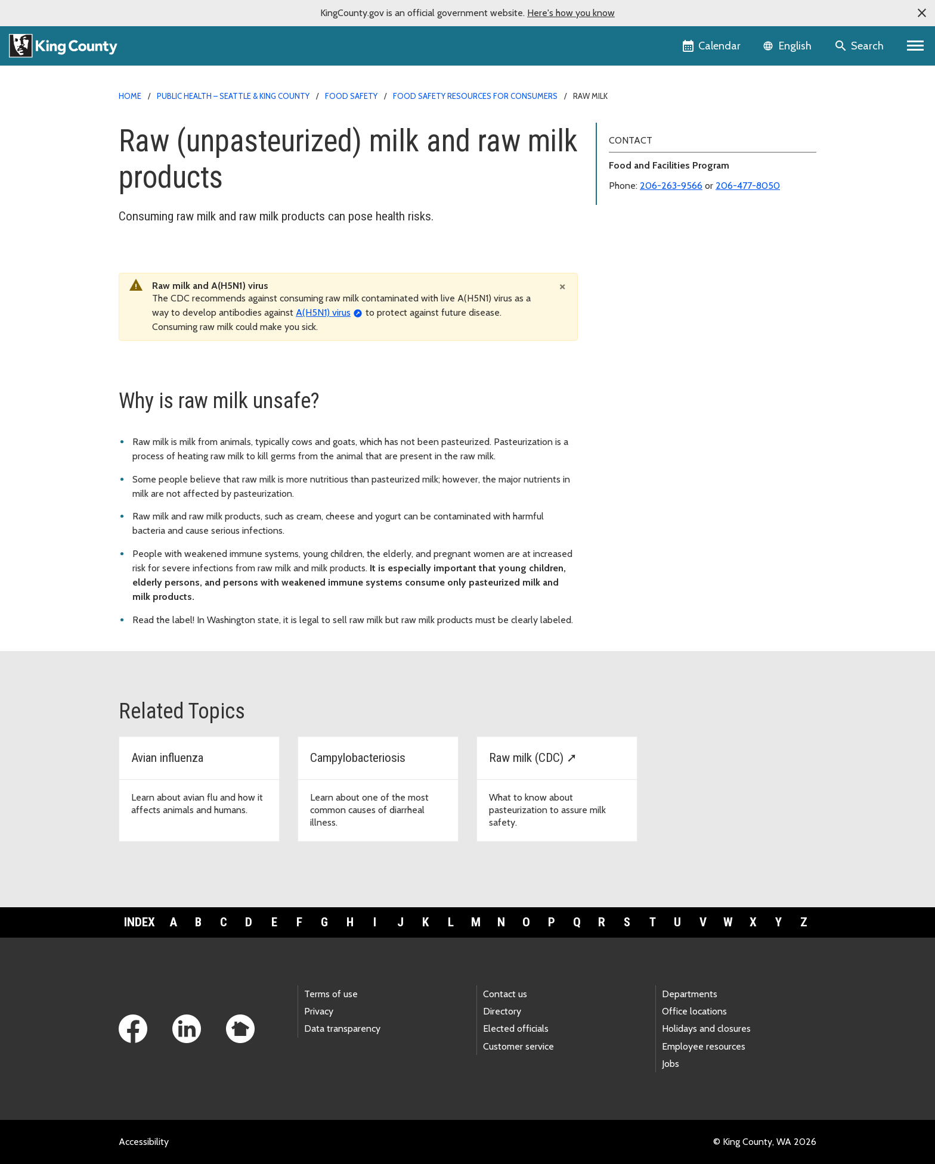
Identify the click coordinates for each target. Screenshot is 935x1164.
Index (139, 922)
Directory (502, 1011)
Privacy (318, 1011)
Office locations (694, 1011)
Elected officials (516, 1028)
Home (130, 96)
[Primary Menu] (915, 46)
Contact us (505, 994)
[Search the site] (860, 46)
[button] (922, 13)
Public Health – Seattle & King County (233, 96)
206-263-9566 (671, 185)
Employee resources (703, 1046)
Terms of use (331, 994)
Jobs (670, 1063)
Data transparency (342, 1028)
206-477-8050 (748, 185)
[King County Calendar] (712, 46)
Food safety (351, 96)
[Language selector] (788, 46)
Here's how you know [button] (571, 12)
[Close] (562, 286)
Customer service (518, 1046)
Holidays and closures (706, 1028)
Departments (689, 994)
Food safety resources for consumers (475, 96)
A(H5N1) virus (323, 312)
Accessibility (144, 1141)
